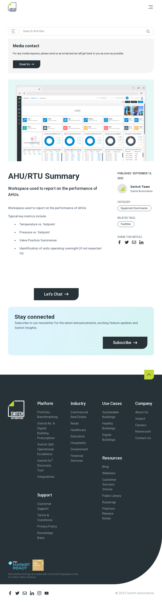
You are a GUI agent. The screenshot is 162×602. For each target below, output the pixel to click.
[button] (150, 7)
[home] (12, 7)
